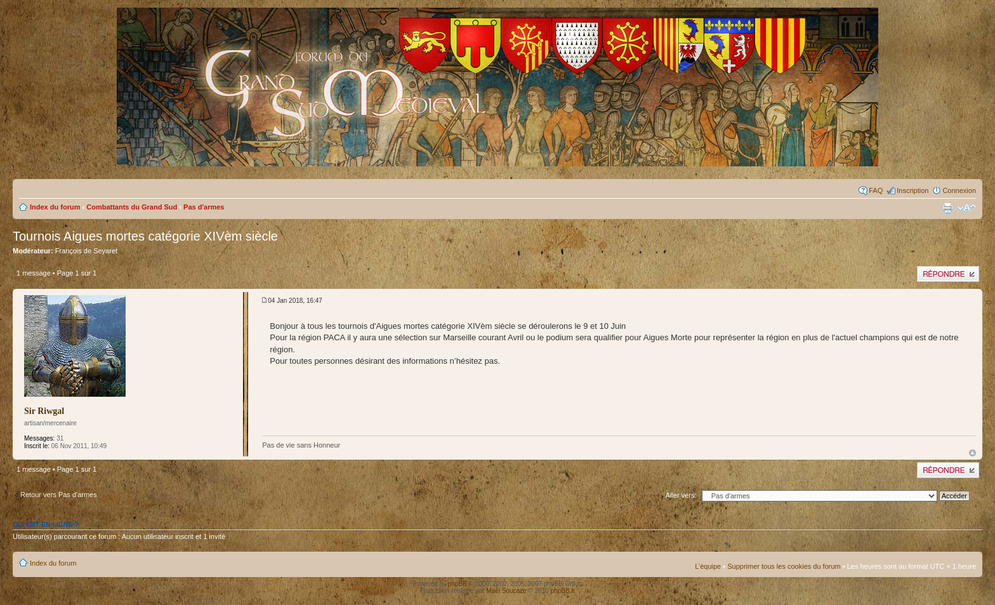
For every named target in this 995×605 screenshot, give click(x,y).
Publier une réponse (948, 274)
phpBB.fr (563, 590)
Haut (972, 452)
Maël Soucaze (506, 590)
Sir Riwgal (44, 411)
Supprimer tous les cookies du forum (784, 566)
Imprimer (947, 208)
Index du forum (55, 207)
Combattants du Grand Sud (131, 207)
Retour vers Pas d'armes (58, 494)
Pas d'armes (203, 207)
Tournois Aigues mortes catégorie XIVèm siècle (145, 236)
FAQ (876, 190)
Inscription (912, 190)
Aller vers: (681, 495)
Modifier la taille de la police (967, 208)
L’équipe (708, 566)
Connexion (959, 190)
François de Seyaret (86, 251)
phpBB (457, 583)
